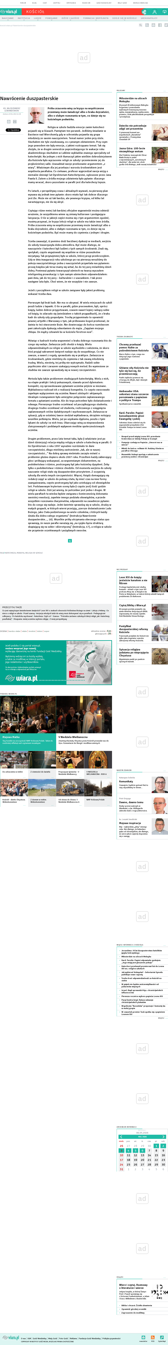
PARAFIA (20, 553)
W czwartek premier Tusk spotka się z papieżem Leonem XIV (143, 1013)
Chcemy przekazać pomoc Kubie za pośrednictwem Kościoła (133, 347)
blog (34, 3)
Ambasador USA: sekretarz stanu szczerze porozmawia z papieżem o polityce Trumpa (134, 396)
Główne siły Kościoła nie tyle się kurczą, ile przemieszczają (134, 370)
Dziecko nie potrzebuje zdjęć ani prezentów (132, 127)
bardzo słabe (14, 631)
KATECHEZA (10, 553)
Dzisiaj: (142, 1132)
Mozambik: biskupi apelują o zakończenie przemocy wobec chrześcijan (140, 455)
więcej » (24, 775)
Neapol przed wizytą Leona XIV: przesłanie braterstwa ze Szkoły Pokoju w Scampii (141, 437)
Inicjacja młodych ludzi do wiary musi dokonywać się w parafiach (64, 613)
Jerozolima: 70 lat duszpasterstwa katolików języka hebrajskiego (142, 951)
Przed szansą (29, 613)
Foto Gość (63, 1338)
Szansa (56, 616)
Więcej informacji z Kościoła (130, 945)
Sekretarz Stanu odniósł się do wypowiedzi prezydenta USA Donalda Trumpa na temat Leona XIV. (132, 426)
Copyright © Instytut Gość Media (34, 1342)
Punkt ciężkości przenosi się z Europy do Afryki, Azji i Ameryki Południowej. (133, 380)
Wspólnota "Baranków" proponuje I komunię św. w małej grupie (144, 1007)
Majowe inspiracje (130, 823)
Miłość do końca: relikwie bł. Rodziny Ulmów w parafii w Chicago (143, 449)
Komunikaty (126, 781)
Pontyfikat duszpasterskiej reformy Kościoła (133, 629)
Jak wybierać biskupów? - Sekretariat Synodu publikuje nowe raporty (142, 973)
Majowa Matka (11, 737)
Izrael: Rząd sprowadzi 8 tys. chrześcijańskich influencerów (142, 991)
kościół (35, 11)
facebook (160, 25)
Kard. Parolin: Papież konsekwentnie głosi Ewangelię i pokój (131, 415)
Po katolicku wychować (22, 616)
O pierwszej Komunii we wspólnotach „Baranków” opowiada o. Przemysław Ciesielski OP (130, 136)
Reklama (73, 1338)
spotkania (71, 3)
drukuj (14, 121)
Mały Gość (122, 3)
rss (147, 25)
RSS (152, 1337)
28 (135, 1146)
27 (128, 1146)
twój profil (155, 12)
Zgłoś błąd (162, 1337)
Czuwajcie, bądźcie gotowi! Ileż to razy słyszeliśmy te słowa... (133, 786)
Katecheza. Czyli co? (42, 616)
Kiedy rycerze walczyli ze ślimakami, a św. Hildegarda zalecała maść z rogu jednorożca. (133, 808)
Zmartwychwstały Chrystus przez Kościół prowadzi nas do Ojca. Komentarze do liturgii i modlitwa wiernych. (83, 742)
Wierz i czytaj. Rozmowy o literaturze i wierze (133, 1286)
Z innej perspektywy (58, 619)
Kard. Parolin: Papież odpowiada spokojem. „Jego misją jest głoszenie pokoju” (141, 961)
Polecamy (121, 91)
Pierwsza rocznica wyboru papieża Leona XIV (142, 996)
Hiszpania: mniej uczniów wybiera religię (31, 619)
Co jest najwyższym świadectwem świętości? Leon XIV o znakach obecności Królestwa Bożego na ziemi (46, 610)
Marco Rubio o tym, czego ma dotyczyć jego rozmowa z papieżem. (131, 356)
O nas (23, 1338)
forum (23, 3)
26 (121, 1146)
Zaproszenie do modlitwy (133, 1313)
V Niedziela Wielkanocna (73, 737)
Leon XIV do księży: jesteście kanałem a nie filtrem (133, 580)
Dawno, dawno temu (131, 802)
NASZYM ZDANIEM (124, 770)
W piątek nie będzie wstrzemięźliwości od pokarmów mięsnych (140, 985)
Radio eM (86, 3)
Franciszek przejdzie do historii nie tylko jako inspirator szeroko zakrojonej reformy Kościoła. (134, 638)
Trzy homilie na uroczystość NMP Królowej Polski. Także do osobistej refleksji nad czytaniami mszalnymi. (27, 742)
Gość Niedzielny (104, 3)
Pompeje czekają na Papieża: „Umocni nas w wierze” (142, 443)
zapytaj (56, 3)
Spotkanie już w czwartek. (130, 404)
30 (149, 1146)
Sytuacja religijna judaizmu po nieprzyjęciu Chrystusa (134, 652)
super (46, 631)
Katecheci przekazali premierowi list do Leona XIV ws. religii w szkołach (143, 967)
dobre (39, 631)
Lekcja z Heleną (98, 610)
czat (45, 3)
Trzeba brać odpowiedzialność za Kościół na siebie (142, 979)
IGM (29, 1338)
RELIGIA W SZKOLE (34, 553)
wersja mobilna (140, 3)
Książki (120, 1277)
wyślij (8, 121)
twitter (166, 25)
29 (142, 1146)
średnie (31, 631)
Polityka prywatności (111, 1338)
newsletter (153, 25)
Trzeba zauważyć (125, 337)
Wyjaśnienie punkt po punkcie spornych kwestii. (131, 660)
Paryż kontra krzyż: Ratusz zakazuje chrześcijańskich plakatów (137, 1001)
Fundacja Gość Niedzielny (90, 1338)
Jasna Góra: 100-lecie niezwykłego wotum (132, 150)
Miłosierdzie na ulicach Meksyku (133, 100)
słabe (24, 631)
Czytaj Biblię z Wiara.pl (132, 605)
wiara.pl (11, 11)
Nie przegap (122, 570)
